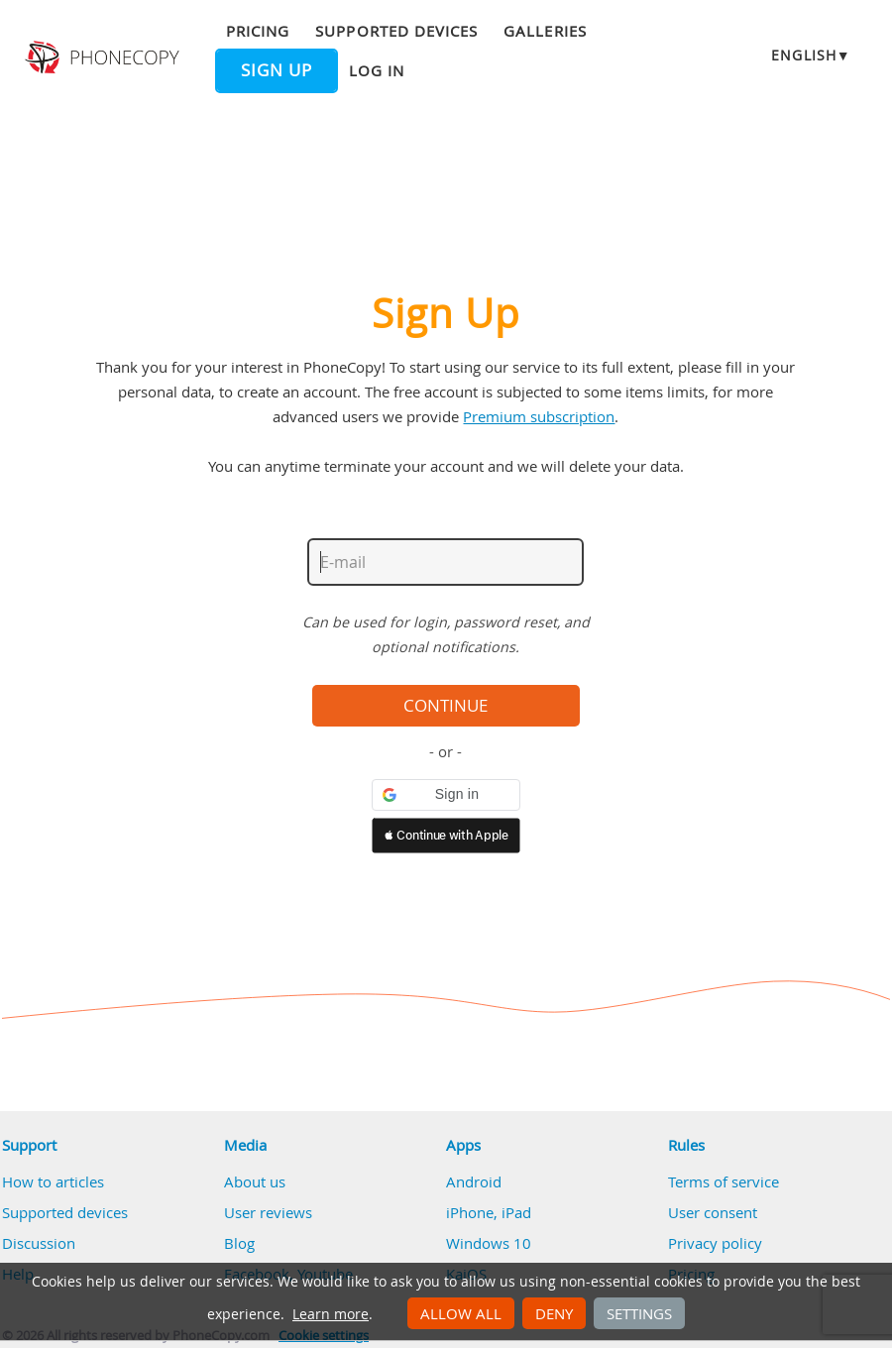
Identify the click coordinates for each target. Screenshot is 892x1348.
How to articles (53, 1181)
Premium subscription (538, 416)
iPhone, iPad (488, 1212)
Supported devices (396, 31)
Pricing (257, 31)
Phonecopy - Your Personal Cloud (104, 57)
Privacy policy (715, 1243)
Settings (639, 1313)
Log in (376, 70)
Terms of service (723, 1181)
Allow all (461, 1313)
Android (474, 1181)
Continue (445, 706)
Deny (554, 1313)
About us (254, 1181)
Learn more (330, 1314)
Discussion (38, 1243)
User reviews (268, 1212)
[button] (446, 795)
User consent (712, 1212)
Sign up (276, 70)
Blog (239, 1243)
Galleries (544, 31)
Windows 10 (488, 1243)
